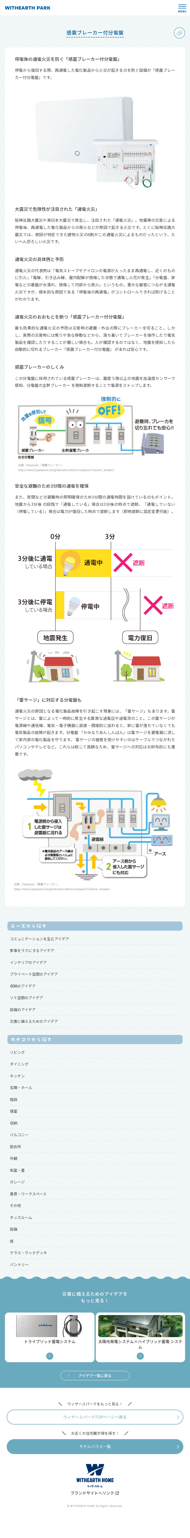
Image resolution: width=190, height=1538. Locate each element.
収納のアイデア (23, 986)
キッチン (17, 1075)
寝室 (13, 1111)
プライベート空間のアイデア (34, 974)
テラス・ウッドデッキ (28, 1252)
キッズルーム (21, 1217)
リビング (17, 1052)
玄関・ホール (21, 1087)
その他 (15, 1205)
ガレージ (17, 1181)
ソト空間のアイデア (26, 997)
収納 (13, 1123)
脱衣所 (15, 1146)
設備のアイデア (23, 1009)
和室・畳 (17, 1170)
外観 (13, 1158)
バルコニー (19, 1134)
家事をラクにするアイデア (32, 950)
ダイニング (19, 1063)
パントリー (19, 1264)
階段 (13, 1099)
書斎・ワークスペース (28, 1193)
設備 (13, 1229)
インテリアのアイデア (28, 962)
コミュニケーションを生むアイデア (39, 938)
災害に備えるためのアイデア (34, 1021)
